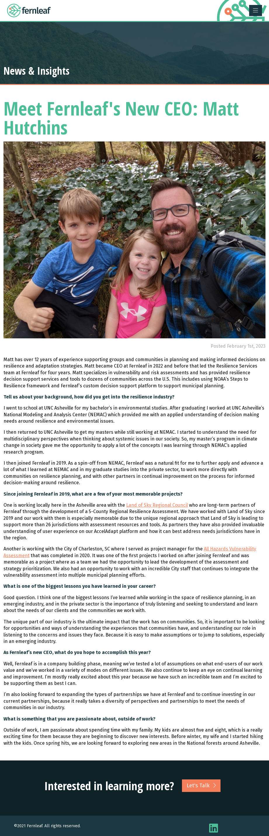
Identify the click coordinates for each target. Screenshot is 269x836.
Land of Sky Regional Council (157, 505)
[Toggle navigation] (255, 10)
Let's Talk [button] (201, 785)
